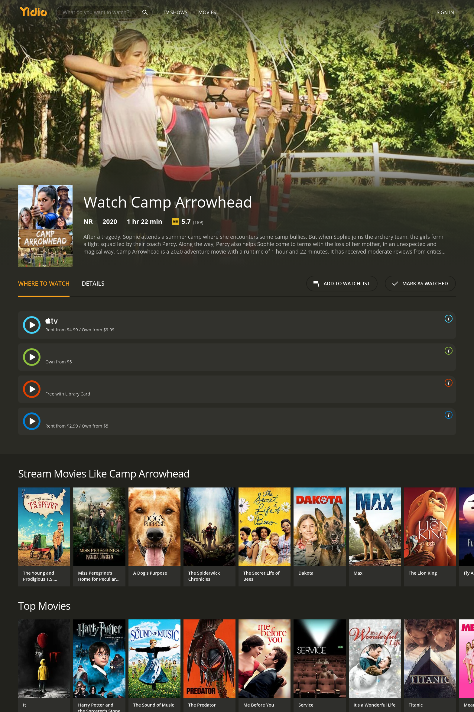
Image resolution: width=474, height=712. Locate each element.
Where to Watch (44, 283)
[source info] (447, 319)
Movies (207, 12)
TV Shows (175, 12)
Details (93, 283)
